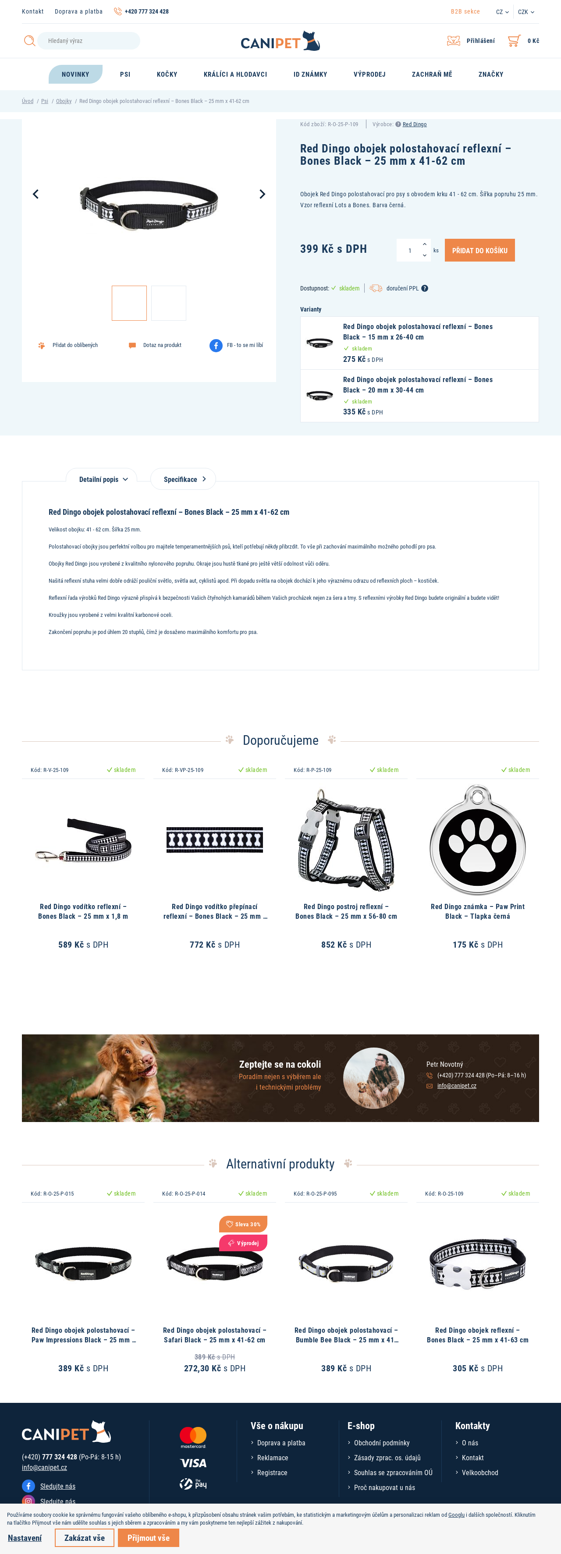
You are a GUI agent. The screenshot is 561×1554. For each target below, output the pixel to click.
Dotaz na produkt (162, 345)
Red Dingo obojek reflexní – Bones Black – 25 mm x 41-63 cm (478, 1334)
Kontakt (33, 11)
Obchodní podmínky (382, 1442)
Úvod (27, 101)
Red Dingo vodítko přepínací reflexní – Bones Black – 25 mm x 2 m (214, 916)
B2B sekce (465, 11)
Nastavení (25, 1537)
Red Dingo (415, 124)
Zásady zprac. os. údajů (387, 1457)
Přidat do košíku (480, 250)
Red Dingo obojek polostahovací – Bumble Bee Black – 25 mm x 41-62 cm (346, 1339)
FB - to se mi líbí (245, 345)
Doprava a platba (79, 11)
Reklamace (272, 1457)
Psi (44, 101)
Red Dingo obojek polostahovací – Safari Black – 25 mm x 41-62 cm (215, 1334)
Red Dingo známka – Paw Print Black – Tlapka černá (478, 911)
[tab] (101, 474)
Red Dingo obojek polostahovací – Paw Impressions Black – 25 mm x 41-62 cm (83, 1339)
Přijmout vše (149, 1537)
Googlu (456, 1515)
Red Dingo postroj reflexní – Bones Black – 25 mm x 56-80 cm (346, 911)
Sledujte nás (57, 1485)
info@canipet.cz (456, 1085)
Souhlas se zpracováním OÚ (393, 1472)
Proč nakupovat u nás (384, 1487)
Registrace (272, 1472)
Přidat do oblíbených (75, 345)
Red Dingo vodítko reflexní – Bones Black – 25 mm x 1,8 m (83, 911)
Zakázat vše (84, 1537)
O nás (470, 1442)
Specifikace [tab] (183, 479)
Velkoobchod (480, 1472)
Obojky (63, 101)
